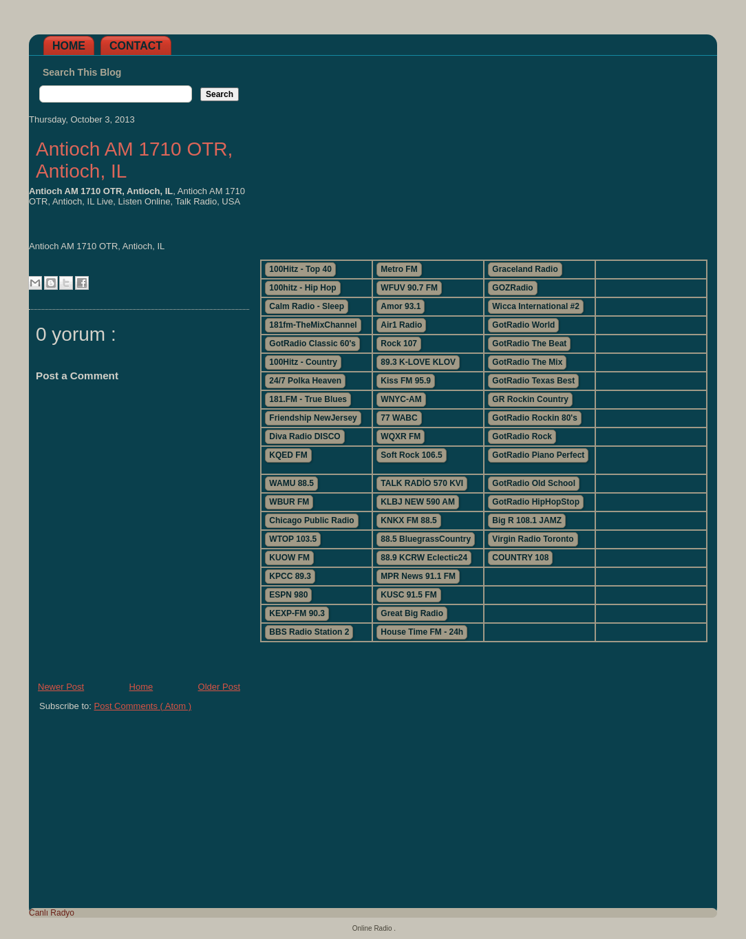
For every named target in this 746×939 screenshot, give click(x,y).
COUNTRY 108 (520, 557)
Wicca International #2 (535, 306)
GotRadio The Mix (527, 362)
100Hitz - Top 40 (300, 269)
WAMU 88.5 (291, 483)
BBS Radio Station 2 (309, 632)
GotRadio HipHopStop (535, 502)
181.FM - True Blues (308, 399)
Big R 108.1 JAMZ (527, 520)
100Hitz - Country (303, 362)
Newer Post (61, 687)
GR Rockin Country (530, 399)
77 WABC (399, 418)
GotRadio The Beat (529, 343)
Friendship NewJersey (312, 418)
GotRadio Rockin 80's (534, 418)
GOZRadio (512, 288)
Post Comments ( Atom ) (143, 706)
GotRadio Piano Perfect (538, 455)
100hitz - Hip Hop (302, 288)
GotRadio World (523, 325)
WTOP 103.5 (293, 539)
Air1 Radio (401, 325)
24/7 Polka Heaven (305, 381)
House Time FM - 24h (422, 632)
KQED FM (288, 455)
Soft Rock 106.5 (411, 455)
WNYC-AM (401, 399)
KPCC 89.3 (290, 576)
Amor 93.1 (400, 306)
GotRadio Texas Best (533, 381)
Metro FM (399, 269)
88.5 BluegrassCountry (426, 539)
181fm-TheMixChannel (312, 325)
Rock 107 (399, 343)
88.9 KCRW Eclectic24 (424, 557)
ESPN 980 (288, 595)
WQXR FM (400, 436)
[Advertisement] (483, 152)
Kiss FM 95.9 (406, 381)
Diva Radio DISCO (304, 436)
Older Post (219, 687)
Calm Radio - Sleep (306, 306)
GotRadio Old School (533, 483)
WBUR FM (289, 502)
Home (68, 46)
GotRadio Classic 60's (312, 343)
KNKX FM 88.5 (408, 520)
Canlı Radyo (51, 913)
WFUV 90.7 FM (409, 288)
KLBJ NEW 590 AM (418, 502)
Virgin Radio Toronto (532, 539)
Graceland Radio (524, 269)
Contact (135, 46)
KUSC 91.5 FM (408, 595)
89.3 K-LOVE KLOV (418, 362)
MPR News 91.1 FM (418, 576)
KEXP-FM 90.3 (297, 613)
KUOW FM (289, 557)
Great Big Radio (412, 613)
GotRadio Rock (522, 436)
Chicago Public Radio (311, 520)
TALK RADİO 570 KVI (422, 483)
